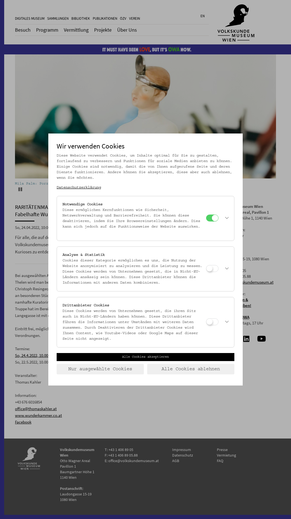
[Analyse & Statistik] (212, 268)
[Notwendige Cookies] (212, 218)
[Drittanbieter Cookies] (212, 321)
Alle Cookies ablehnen (191, 369)
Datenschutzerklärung (79, 187)
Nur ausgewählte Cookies (100, 369)
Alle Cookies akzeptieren (145, 357)
